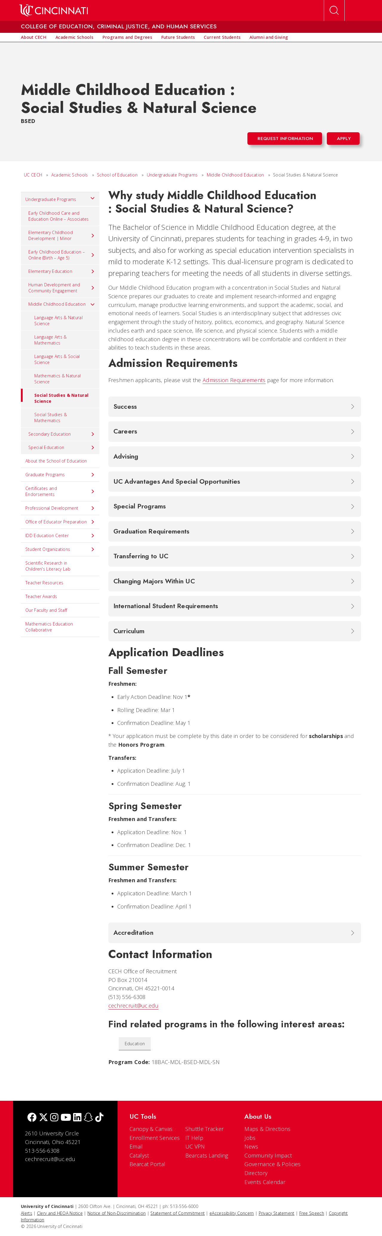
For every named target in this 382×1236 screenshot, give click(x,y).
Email (136, 1146)
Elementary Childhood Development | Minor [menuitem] (61, 235)
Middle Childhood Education (235, 175)
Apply (344, 138)
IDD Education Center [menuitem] (60, 535)
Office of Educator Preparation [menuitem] (60, 521)
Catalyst (139, 1155)
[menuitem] (33, 37)
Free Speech (311, 1213)
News (251, 1146)
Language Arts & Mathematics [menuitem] (50, 340)
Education (135, 1043)
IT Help (194, 1137)
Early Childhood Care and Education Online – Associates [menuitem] (58, 216)
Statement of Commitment (177, 1213)
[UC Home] (53, 10)
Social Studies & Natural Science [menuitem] (54, 396)
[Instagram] (54, 1118)
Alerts (26, 1213)
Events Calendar (264, 1182)
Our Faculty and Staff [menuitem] (46, 610)
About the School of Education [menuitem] (56, 461)
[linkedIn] (77, 1118)
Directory (255, 1173)
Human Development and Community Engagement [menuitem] (61, 287)
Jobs (249, 1137)
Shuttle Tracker (204, 1128)
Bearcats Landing (206, 1155)
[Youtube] (66, 1118)
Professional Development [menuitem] (60, 508)
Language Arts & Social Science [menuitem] (57, 359)
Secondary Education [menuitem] (61, 434)
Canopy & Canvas (151, 1128)
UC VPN (195, 1146)
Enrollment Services (155, 1137)
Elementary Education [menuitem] (61, 271)
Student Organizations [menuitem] (60, 549)
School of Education (117, 175)
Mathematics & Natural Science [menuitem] (57, 379)
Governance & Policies (272, 1164)
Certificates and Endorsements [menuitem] (60, 491)
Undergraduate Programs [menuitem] (60, 197)
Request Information (285, 138)
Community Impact (268, 1155)
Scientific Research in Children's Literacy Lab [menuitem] (47, 566)
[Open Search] (334, 10)
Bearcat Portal (147, 1164)
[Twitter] (43, 1118)
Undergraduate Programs (172, 175)
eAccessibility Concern (232, 1213)
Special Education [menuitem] (61, 447)
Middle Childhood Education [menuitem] (61, 304)
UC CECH (33, 175)
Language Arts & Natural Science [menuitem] (58, 320)
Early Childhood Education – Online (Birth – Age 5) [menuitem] (61, 255)
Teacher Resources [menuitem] (44, 582)
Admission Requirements (234, 380)
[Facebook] (32, 1118)
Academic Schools (69, 175)
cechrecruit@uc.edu (133, 1005)
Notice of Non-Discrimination (116, 1213)
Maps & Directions (267, 1128)
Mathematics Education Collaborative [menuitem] (49, 627)
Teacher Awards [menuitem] (41, 596)
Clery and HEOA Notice (60, 1213)
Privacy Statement (277, 1213)
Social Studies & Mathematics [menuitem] (50, 417)
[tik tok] (99, 1118)
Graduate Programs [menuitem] (60, 474)
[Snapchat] (88, 1118)
